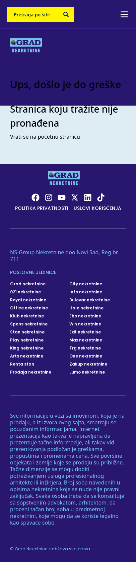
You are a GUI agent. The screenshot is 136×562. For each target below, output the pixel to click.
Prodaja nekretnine (30, 372)
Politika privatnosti (41, 208)
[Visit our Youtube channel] (62, 197)
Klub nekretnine (27, 316)
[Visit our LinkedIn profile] (88, 197)
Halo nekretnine (86, 308)
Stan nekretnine (27, 332)
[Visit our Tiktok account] (101, 197)
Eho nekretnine (85, 316)
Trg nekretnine (85, 348)
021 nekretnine (25, 292)
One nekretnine (85, 356)
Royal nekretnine (28, 300)
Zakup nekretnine (88, 364)
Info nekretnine (85, 292)
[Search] (66, 14)
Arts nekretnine (26, 356)
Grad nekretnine (28, 284)
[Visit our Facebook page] (35, 197)
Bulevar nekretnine (89, 300)
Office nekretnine (29, 308)
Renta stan (22, 364)
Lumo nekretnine (87, 372)
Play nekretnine (27, 340)
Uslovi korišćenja (97, 208)
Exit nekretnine (85, 332)
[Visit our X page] (75, 197)
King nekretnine (27, 348)
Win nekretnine (85, 324)
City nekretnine (85, 284)
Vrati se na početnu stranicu (45, 136)
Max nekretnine (85, 340)
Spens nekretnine (29, 324)
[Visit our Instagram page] (49, 197)
